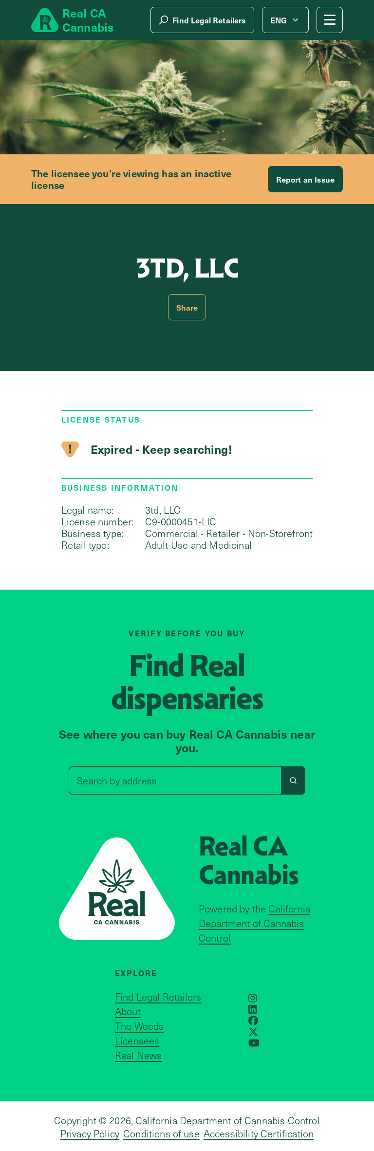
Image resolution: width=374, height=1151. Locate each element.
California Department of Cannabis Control (254, 923)
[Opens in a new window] (252, 998)
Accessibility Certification (259, 1133)
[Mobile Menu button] (330, 20)
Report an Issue (305, 179)
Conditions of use (161, 1133)
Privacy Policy (89, 1133)
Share (187, 307)
